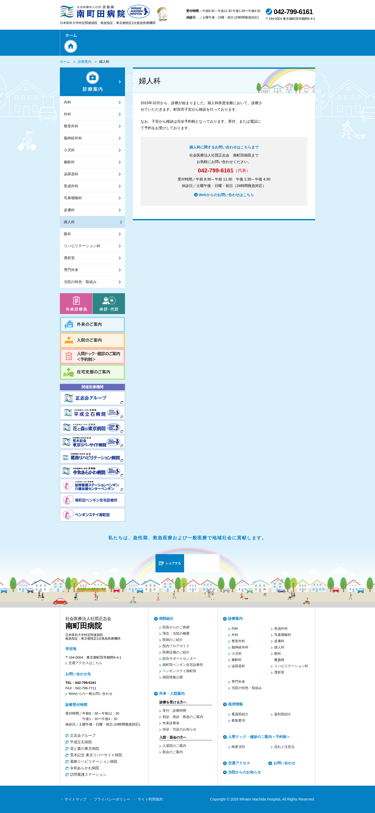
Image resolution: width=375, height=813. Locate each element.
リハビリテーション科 (291, 666)
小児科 (237, 653)
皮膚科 (279, 641)
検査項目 (238, 747)
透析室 (279, 672)
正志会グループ (83, 735)
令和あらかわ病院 (84, 768)
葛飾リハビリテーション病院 (93, 761)
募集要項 (238, 720)
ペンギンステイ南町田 (179, 671)
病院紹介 (166, 618)
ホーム (65, 62)
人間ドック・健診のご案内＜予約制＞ (259, 737)
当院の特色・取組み (247, 688)
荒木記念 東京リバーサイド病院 (96, 755)
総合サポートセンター (179, 658)
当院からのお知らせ (244, 772)
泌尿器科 (238, 666)
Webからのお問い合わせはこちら (226, 202)
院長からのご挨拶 (176, 627)
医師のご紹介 (172, 640)
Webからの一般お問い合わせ (90, 694)
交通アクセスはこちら (85, 663)
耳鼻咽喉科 (282, 635)
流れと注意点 (284, 747)
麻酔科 (237, 660)
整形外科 (238, 641)
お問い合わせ (284, 763)
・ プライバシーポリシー (109, 799)
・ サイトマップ (73, 799)
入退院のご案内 (174, 746)
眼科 (277, 653)
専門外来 (238, 682)
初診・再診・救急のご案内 (182, 717)
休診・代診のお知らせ (179, 729)
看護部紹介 (240, 714)
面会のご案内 (172, 752)
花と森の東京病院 (84, 748)
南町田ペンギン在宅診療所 (182, 665)
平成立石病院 (81, 742)
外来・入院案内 (172, 693)
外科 (235, 635)
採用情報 (235, 704)
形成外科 (281, 628)
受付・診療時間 (174, 710)
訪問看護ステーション (88, 774)
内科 (235, 628)
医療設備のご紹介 (176, 652)
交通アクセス (239, 763)
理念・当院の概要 (176, 633)
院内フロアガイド (176, 646)
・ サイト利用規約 (148, 799)
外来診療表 (170, 723)
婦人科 (279, 647)
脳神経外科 (240, 647)
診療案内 (84, 62)
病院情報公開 (172, 677)
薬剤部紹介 (282, 714)
